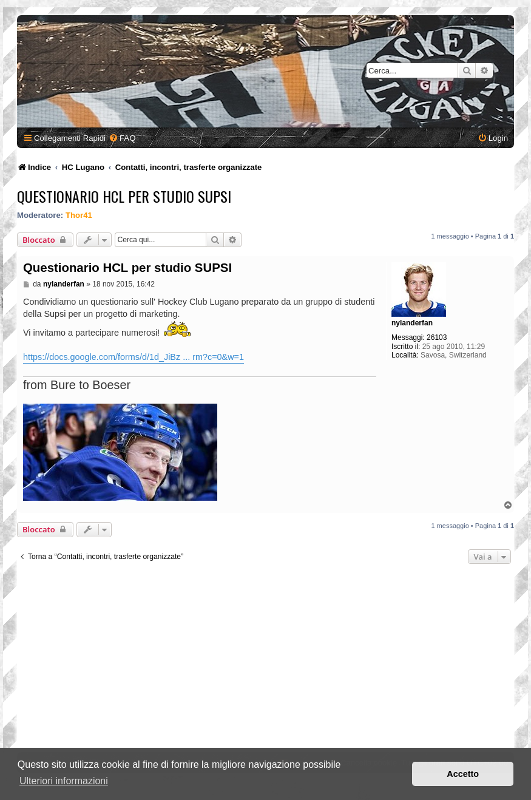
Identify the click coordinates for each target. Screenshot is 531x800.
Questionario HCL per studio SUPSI (124, 196)
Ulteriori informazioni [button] (63, 781)
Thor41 (79, 215)
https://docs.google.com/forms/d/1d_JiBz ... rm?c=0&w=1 (133, 357)
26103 (437, 337)
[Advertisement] (266, 661)
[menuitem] (122, 138)
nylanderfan (412, 323)
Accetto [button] (463, 774)
